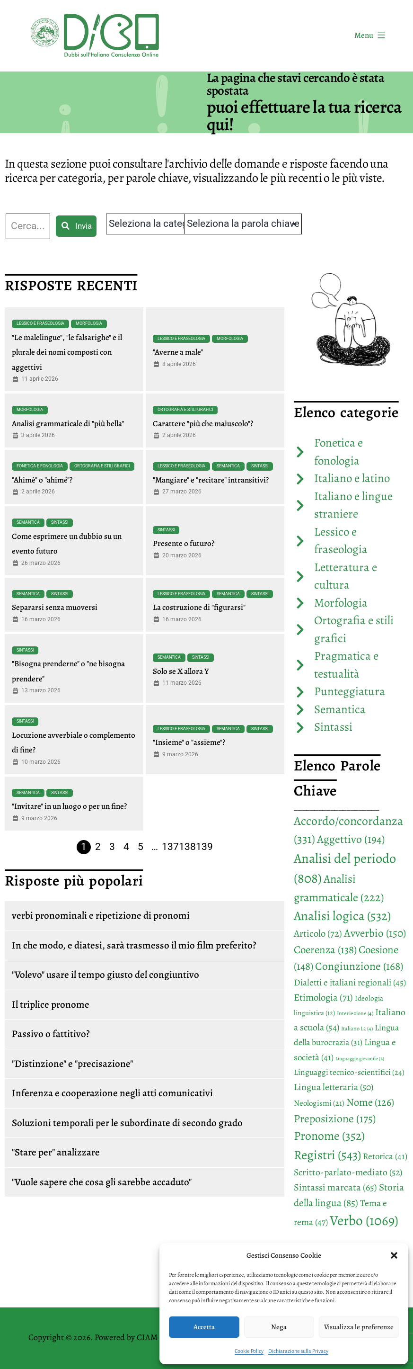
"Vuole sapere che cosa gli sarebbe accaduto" (102, 1182)
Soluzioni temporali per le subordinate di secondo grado (127, 1122)
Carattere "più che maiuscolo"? (203, 423)
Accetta (204, 1327)
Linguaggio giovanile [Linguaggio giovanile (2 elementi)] (359, 1058)
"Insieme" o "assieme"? (189, 742)
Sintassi (259, 466)
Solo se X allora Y (181, 671)
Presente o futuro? (183, 543)
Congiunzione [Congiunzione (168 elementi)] (359, 966)
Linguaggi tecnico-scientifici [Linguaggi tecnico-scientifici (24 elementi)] (349, 1072)
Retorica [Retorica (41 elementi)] (385, 1156)
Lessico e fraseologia (40, 323)
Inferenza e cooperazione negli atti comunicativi (112, 1093)
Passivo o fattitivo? (51, 1033)
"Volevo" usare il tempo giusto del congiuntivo (105, 974)
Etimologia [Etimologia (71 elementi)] (323, 997)
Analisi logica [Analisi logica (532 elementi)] (342, 915)
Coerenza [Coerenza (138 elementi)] (325, 949)
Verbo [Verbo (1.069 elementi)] (364, 1220)
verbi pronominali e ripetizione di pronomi (101, 915)
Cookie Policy (249, 1351)
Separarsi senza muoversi (54, 607)
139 (204, 846)
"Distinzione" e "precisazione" (72, 1063)
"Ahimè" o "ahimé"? (42, 479)
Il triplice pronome (50, 1004)
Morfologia (89, 323)
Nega (279, 1327)
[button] (394, 1255)
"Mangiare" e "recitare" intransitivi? (211, 479)
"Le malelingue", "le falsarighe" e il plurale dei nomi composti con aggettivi (67, 352)
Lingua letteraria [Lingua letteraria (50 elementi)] (333, 1087)
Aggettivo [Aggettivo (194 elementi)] (351, 839)
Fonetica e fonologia (40, 466)
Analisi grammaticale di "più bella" (68, 423)
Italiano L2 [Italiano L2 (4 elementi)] (357, 1028)
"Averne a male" (178, 352)
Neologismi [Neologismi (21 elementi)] (319, 1103)
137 (170, 846)
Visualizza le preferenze (359, 1327)
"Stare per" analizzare (56, 1152)
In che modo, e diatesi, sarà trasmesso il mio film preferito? (134, 945)
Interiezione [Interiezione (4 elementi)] (355, 1013)
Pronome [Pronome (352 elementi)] (329, 1135)
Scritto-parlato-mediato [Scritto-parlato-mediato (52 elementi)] (348, 1172)
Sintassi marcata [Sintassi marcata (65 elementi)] (335, 1187)
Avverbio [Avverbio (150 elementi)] (375, 933)
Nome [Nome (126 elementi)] (370, 1102)
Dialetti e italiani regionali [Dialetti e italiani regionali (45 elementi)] (350, 982)
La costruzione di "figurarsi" (199, 607)
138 (187, 846)
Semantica (228, 466)
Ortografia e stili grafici (185, 409)
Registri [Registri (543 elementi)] (327, 1154)
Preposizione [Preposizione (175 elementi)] (335, 1118)
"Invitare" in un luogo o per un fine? (69, 806)
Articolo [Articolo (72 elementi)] (318, 933)
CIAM (147, 1337)
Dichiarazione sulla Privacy (298, 1351)
